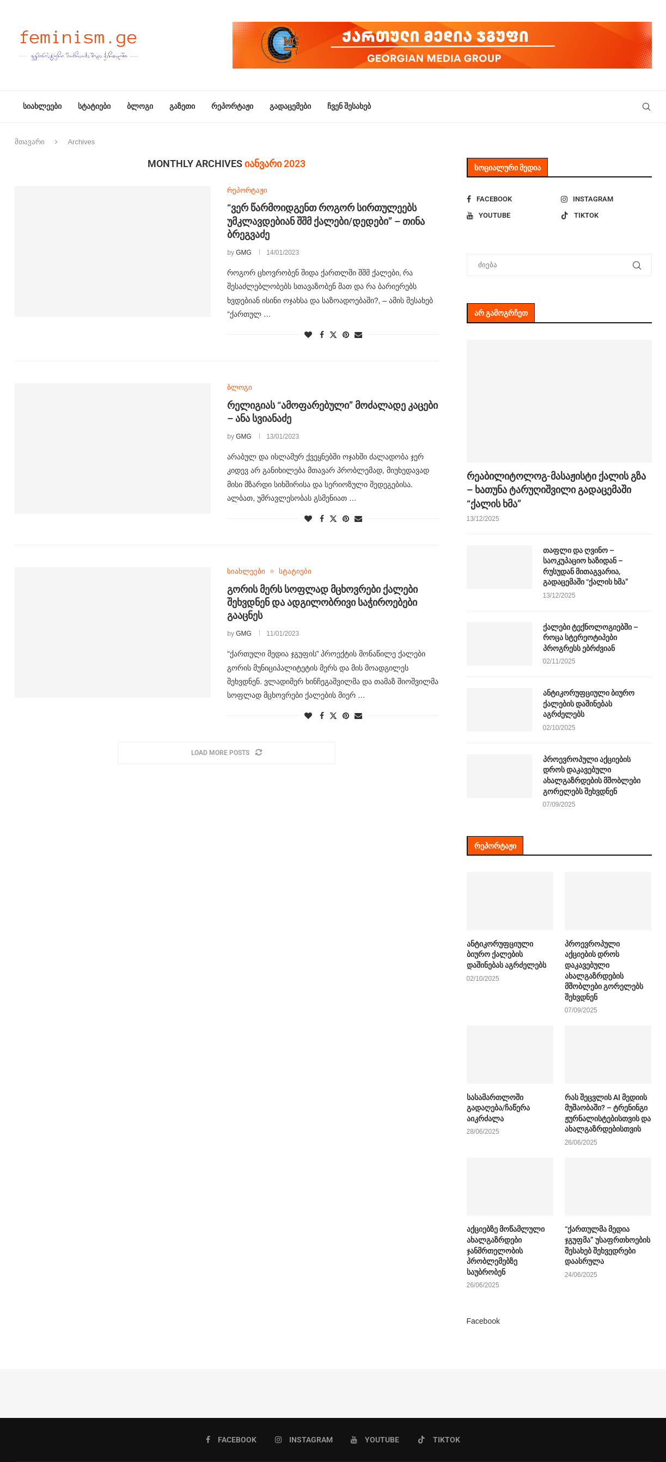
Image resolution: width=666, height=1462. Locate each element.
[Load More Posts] (226, 753)
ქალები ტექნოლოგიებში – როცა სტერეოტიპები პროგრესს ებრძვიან (590, 638)
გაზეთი (182, 106)
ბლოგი (140, 106)
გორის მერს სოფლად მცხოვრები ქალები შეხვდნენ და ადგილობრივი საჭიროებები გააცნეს (322, 602)
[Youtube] (512, 215)
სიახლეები (42, 106)
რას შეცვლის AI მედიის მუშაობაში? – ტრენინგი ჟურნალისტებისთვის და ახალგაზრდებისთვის (608, 1113)
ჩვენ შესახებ (349, 106)
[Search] (646, 106)
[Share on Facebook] (322, 334)
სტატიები (94, 106)
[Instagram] (606, 199)
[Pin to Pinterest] (346, 334)
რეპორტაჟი (232, 106)
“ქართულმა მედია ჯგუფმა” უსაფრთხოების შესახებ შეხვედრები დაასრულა (607, 1245)
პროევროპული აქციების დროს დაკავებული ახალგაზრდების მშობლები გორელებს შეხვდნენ (591, 775)
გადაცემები (290, 106)
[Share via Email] (358, 334)
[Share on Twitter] (333, 334)
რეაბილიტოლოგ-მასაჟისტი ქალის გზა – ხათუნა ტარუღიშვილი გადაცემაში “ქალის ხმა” (556, 489)
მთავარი (30, 142)
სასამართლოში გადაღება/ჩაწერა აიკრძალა (498, 1108)
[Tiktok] (606, 215)
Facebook (483, 1321)
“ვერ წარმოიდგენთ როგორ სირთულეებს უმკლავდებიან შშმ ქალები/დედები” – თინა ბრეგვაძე (326, 221)
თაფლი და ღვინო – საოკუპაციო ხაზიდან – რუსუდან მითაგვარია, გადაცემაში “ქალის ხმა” (585, 566)
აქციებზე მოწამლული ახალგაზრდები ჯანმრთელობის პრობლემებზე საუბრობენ (506, 1250)
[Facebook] (512, 199)
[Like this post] (308, 334)
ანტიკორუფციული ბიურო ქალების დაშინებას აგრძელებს (588, 703)
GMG (244, 252)
